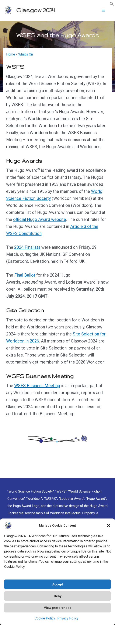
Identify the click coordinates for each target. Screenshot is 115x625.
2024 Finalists (27, 247)
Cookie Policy (45, 618)
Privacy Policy (68, 618)
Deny (57, 596)
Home (10, 54)
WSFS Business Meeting (37, 385)
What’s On (25, 54)
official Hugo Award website (39, 219)
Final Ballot (24, 275)
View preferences (57, 608)
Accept (57, 584)
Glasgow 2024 (35, 10)
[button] (109, 525)
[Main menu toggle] (103, 10)
